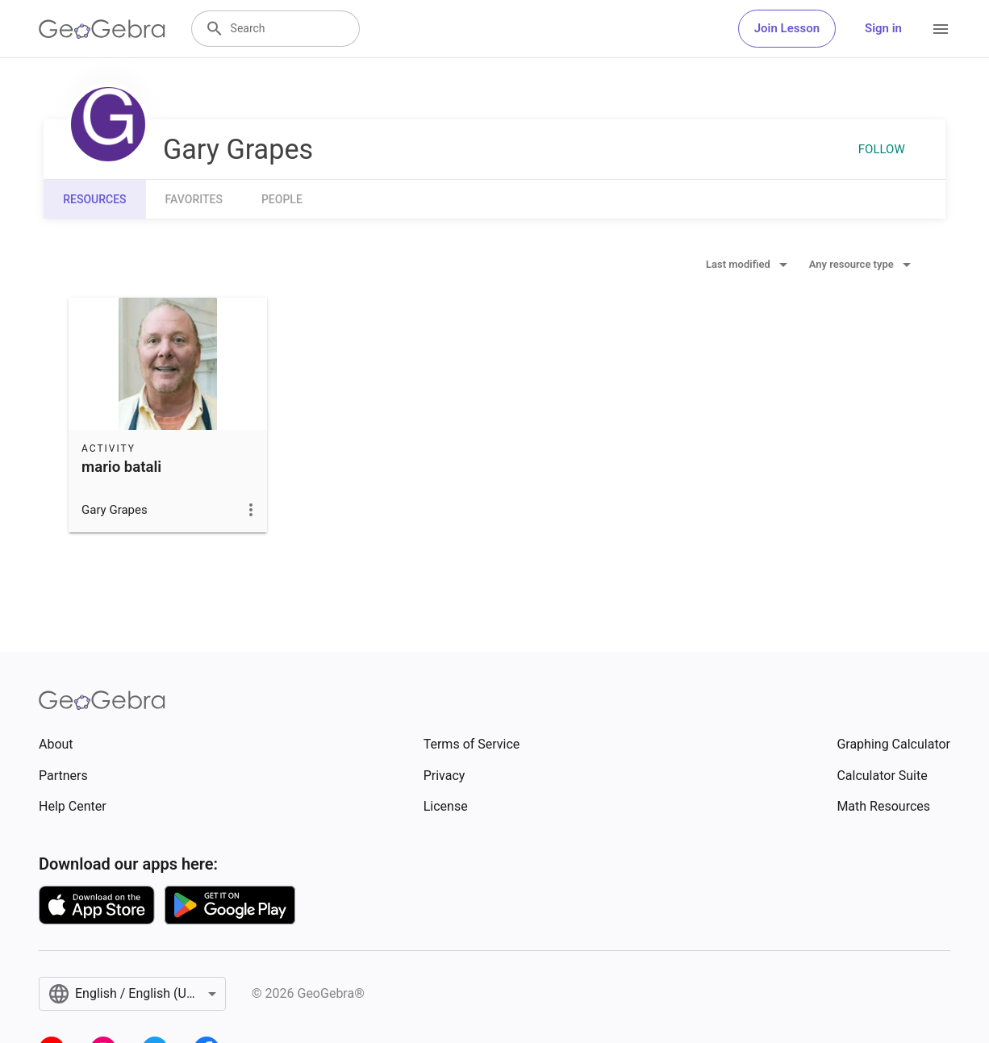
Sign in (883, 28)
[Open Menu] (940, 29)
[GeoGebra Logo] (102, 29)
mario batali (121, 467)
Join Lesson (787, 28)
